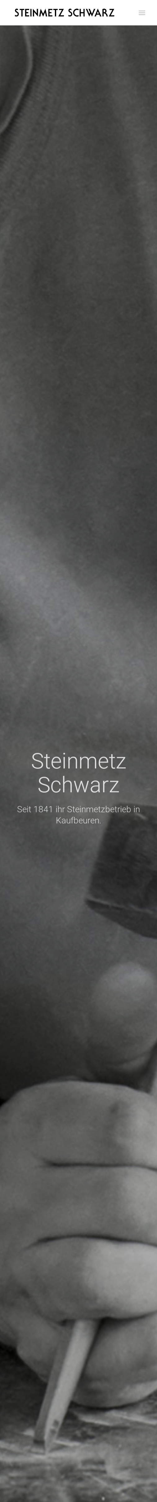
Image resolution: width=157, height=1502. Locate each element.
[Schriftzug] (65, 12)
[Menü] (142, 12)
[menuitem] (142, 12)
